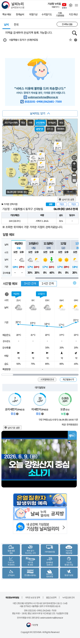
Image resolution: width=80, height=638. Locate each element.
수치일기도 (47, 14)
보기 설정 (75, 283)
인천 (11, 169)
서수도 (32, 164)
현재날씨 (20, 14)
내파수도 (29, 187)
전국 (16, 24)
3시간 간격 (30, 283)
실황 (50, 204)
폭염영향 (6, 369)
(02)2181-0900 (34, 101)
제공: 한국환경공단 (70, 424)
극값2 (73, 204)
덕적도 (23, 165)
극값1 (61, 204)
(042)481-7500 (52, 101)
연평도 (15, 155)
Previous (4, 459)
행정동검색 (74, 33)
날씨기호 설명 (68, 199)
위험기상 (33, 14)
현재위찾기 (4, 40)
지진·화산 (73, 14)
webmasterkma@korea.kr (43, 97)
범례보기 (17, 413)
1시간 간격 (48, 283)
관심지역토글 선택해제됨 (70, 39)
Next (75, 459)
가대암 (22, 180)
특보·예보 (6, 14)
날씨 (6, 24)
